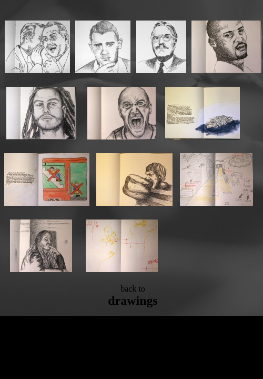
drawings (133, 300)
